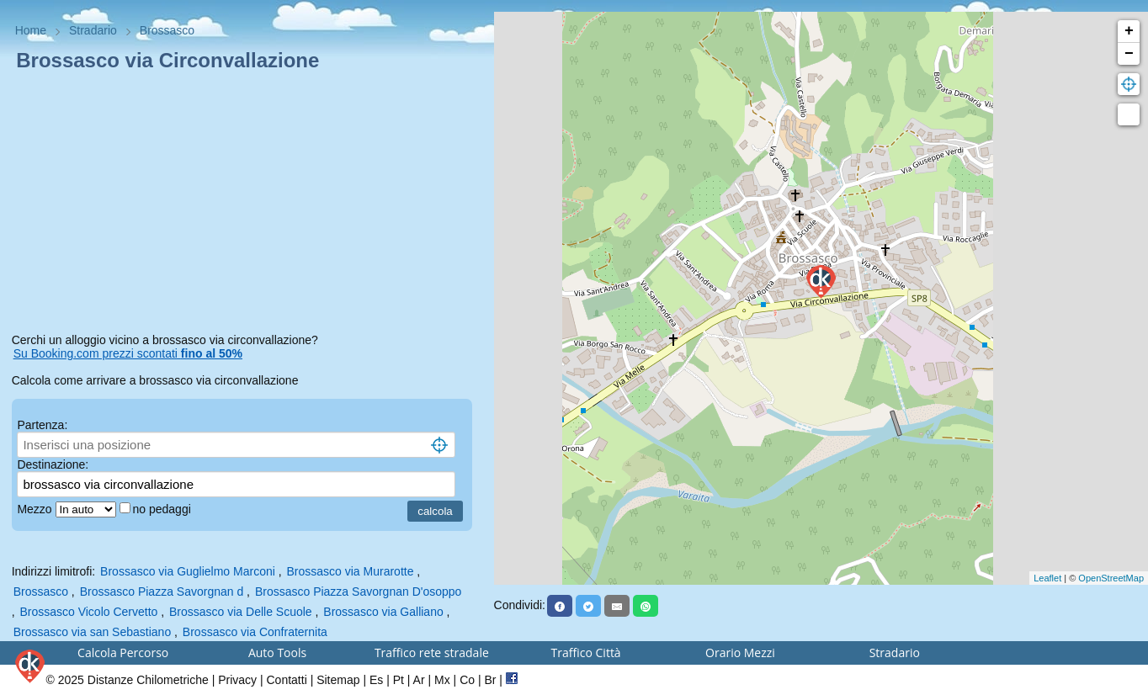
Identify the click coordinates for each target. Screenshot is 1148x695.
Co (467, 680)
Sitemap (337, 680)
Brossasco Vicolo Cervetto (88, 611)
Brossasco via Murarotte (350, 571)
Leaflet (1047, 578)
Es (376, 680)
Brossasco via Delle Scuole (240, 611)
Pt (398, 680)
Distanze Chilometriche (148, 680)
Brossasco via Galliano (383, 611)
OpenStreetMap (1111, 578)
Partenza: (42, 425)
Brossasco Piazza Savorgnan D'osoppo (358, 591)
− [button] (1129, 54)
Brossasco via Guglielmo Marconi (187, 571)
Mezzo (36, 509)
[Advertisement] (247, 205)
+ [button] (1129, 31)
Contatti (287, 680)
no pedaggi (163, 509)
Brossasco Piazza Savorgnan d (162, 591)
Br (490, 680)
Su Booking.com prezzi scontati (127, 353)
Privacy (237, 680)
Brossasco (40, 591)
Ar (419, 680)
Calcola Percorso (122, 653)
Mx (442, 680)
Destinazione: (52, 464)
